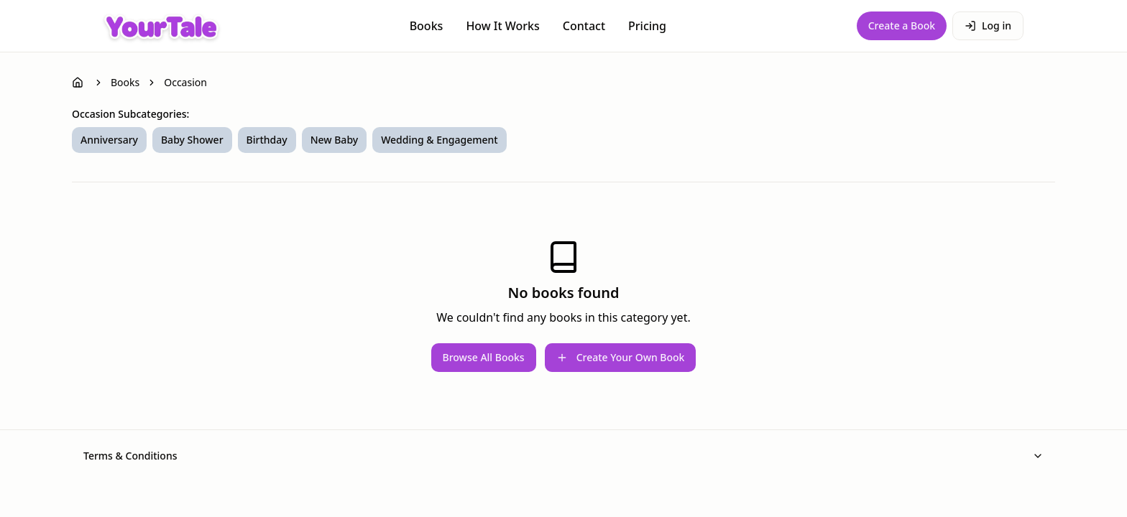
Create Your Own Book (620, 357)
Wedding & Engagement (439, 139)
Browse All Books (484, 357)
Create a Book (901, 25)
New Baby (334, 139)
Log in (988, 25)
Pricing (647, 26)
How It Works (502, 26)
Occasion (185, 82)
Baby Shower (192, 139)
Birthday (267, 139)
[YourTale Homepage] (161, 25)
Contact (584, 26)
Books (426, 26)
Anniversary (109, 139)
